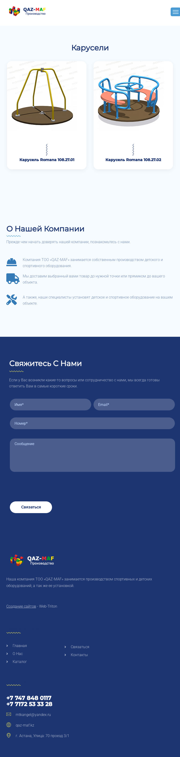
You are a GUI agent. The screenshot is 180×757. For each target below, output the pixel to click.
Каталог (16, 661)
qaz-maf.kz (20, 725)
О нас (14, 653)
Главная (16, 645)
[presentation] (45, 483)
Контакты (76, 655)
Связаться (31, 507)
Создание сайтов (21, 606)
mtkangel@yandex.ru (28, 714)
